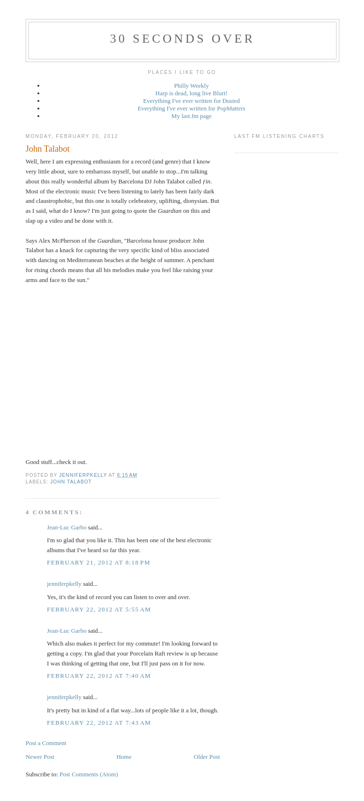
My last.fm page (192, 115)
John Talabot (71, 481)
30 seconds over (182, 39)
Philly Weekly (191, 85)
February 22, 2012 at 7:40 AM (99, 675)
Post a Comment (46, 742)
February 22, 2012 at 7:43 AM (99, 722)
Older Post (207, 756)
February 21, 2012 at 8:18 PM (98, 562)
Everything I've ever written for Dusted (191, 100)
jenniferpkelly (64, 583)
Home (124, 756)
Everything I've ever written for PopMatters (191, 108)
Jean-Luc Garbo (66, 527)
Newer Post (40, 756)
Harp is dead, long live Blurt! (191, 93)
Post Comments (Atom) (89, 774)
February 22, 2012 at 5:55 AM (99, 609)
